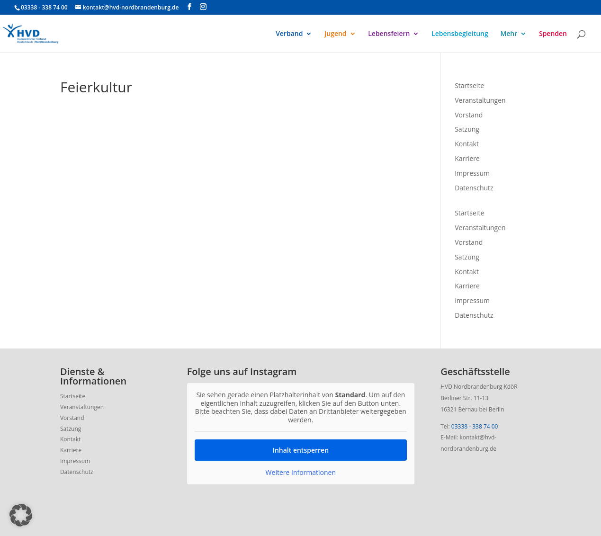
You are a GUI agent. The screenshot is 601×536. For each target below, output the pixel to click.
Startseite (469, 85)
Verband (289, 34)
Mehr (508, 34)
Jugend (335, 34)
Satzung (467, 129)
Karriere (467, 158)
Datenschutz (474, 187)
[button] (21, 515)
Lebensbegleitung (459, 34)
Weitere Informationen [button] (300, 472)
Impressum (472, 173)
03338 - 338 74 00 (474, 426)
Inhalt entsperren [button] (300, 450)
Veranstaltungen (480, 100)
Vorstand (469, 114)
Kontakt (467, 143)
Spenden (553, 34)
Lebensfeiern (389, 34)
